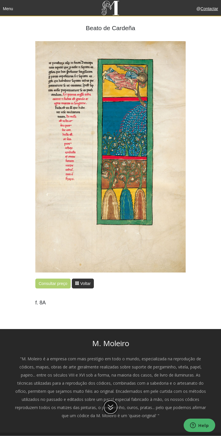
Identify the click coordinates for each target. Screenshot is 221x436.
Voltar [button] (83, 283)
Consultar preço (53, 283)
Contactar (209, 8)
